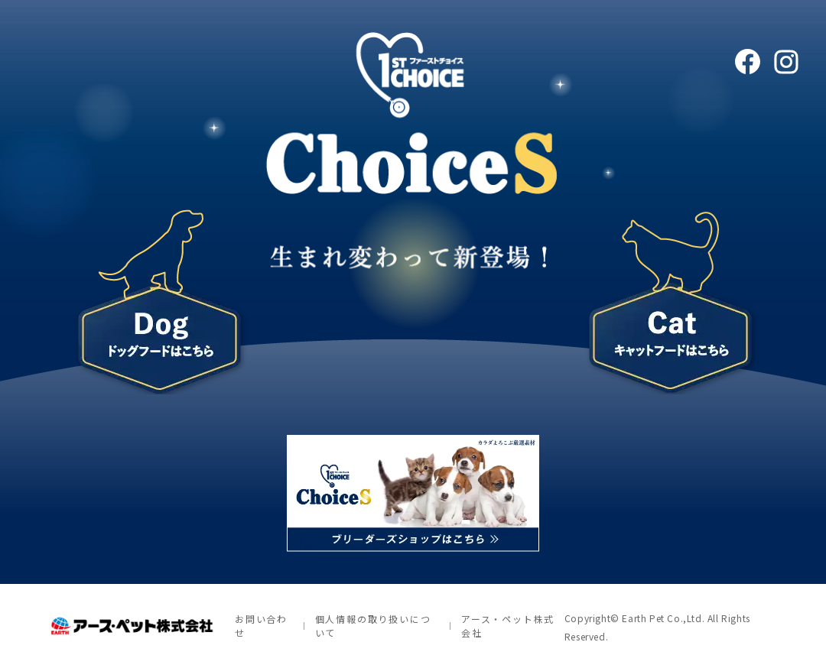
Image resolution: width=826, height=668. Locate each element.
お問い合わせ (261, 625)
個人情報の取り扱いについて (373, 625)
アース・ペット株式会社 (507, 625)
